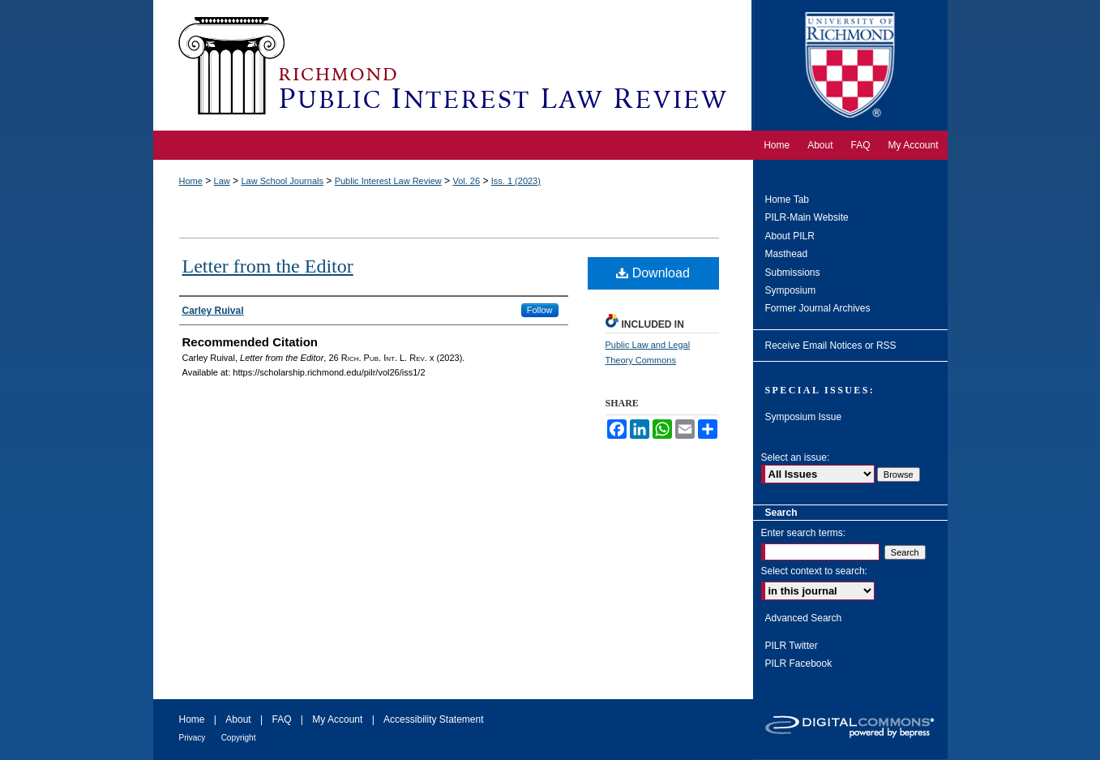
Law (222, 181)
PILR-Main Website (807, 217)
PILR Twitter (791, 645)
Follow (540, 310)
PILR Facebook (798, 663)
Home (191, 181)
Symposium (790, 290)
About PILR (790, 236)
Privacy (192, 737)
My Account (337, 719)
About (237, 719)
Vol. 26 (466, 181)
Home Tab (787, 199)
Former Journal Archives (818, 308)
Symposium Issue (803, 417)
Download (653, 273)
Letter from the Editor (267, 266)
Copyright (238, 737)
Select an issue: (795, 457)
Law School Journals (282, 181)
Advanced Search (803, 618)
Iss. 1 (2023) (516, 181)
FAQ (281, 719)
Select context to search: (814, 571)
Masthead (786, 254)
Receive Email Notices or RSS (831, 345)
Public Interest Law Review (388, 181)
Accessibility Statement (433, 719)
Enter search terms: (803, 533)
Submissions (792, 272)
